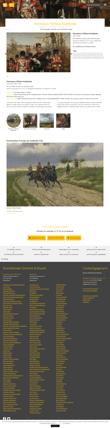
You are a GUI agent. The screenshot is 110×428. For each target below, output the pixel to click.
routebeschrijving (74, 238)
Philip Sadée (7, 384)
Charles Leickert (8, 351)
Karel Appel (60, 297)
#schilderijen (98, 55)
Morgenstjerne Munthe (37, 376)
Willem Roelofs (8, 374)
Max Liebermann (35, 359)
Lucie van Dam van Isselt (37, 316)
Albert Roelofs (7, 371)
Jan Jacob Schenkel (9, 392)
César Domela (60, 336)
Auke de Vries (60, 396)
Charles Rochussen (9, 369)
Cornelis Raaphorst (35, 382)
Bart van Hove (7, 310)
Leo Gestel (33, 328)
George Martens (61, 371)
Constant (59, 328)
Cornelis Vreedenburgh (37, 404)
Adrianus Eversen (8, 303)
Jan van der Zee (61, 415)
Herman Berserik (61, 307)
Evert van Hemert (35, 338)
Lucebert (59, 369)
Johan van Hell (34, 341)
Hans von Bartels (61, 301)
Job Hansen (59, 347)
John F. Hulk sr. (7, 314)
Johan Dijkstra (60, 332)
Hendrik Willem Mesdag (10, 363)
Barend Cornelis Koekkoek (11, 336)
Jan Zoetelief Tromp (9, 415)
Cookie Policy (87, 304)
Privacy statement (88, 302)
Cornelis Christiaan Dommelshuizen (14, 299)
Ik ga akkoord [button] (55, 426)
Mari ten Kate (7, 324)
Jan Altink (59, 295)
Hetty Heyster (34, 343)
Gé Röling (59, 386)
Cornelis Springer (8, 400)
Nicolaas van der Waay (37, 407)
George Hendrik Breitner (37, 310)
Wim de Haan (60, 345)
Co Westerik (60, 409)
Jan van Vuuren (61, 398)
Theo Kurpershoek (62, 363)
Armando (59, 299)
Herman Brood (60, 324)
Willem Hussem (61, 357)
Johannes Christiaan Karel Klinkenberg (15, 330)
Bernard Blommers (9, 297)
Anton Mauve (7, 361)
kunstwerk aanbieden (90, 295)
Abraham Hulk (7, 312)
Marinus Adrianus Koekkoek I (12, 347)
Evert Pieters (34, 378)
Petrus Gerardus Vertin (10, 409)
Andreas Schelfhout (9, 388)
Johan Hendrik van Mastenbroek (40, 374)
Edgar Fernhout (35, 324)
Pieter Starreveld (35, 392)
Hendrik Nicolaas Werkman (64, 406)
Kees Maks (33, 363)
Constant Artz (34, 289)
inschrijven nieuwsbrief (90, 293)
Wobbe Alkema (61, 289)
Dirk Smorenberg (35, 390)
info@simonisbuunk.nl (36, 238)
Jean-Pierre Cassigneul (37, 314)
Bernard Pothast (8, 365)
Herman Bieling (34, 301)
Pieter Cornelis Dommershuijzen (13, 301)
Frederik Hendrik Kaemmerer (39, 371)
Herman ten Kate (8, 322)
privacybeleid (59, 423)
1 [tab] (30, 74)
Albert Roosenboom (9, 378)
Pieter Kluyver (7, 334)
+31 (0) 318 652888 (56, 238)
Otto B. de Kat (60, 361)
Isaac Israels (33, 351)
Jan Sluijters (33, 388)
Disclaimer (86, 306)
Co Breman (33, 312)
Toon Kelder (33, 355)
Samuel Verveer (8, 411)
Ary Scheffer (7, 386)
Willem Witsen (34, 411)
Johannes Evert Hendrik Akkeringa (13, 289)
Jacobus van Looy (35, 369)
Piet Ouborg (60, 382)
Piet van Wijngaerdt (36, 409)
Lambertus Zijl (34, 415)
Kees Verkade (34, 398)
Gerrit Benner (60, 305)
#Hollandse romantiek (80, 58)
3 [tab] (35, 74)
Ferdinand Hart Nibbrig (37, 336)
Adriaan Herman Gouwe (63, 343)
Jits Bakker (33, 297)
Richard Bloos (34, 303)
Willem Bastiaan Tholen (37, 394)
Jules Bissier (60, 312)
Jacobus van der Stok (9, 402)
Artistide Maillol (35, 361)
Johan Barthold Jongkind (10, 318)
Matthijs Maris (7, 357)
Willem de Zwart (35, 417)
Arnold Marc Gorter (36, 330)
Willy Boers (60, 314)
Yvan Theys (59, 392)
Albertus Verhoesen (9, 404)
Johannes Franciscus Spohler (12, 394)
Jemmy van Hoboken (62, 355)
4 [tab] (37, 74)
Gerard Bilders (7, 293)
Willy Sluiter (34, 386)
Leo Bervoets (60, 309)
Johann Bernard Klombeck (11, 332)
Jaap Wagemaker (61, 402)
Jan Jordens (59, 359)
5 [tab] (39, 74)
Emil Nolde (59, 380)
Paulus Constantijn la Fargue (12, 305)
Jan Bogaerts (34, 305)
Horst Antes (60, 293)
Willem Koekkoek (8, 349)
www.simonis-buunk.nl (90, 286)
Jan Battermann (61, 303)
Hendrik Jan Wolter (36, 413)
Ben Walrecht (60, 404)
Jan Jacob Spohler (8, 396)
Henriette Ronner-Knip (10, 376)
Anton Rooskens (61, 388)
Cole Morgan (60, 376)
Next (71, 54)
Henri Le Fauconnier (62, 338)
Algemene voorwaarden (90, 300)
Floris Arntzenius (35, 291)
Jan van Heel (60, 349)
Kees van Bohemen (62, 318)
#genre (100, 58)
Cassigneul (59, 326)
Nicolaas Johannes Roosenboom (13, 380)
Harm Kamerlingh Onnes (37, 353)
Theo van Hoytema (36, 349)
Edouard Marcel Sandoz (37, 384)
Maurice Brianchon (62, 322)
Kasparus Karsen (8, 320)
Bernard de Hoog (35, 345)
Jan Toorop (33, 396)
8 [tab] (46, 74)
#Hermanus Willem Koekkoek (82, 55)
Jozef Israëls (7, 316)
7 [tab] (44, 74)
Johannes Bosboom (9, 295)
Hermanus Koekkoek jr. (10, 345)
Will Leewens (60, 365)
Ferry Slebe (60, 390)
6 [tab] (42, 74)
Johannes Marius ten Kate (11, 326)
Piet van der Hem (35, 347)
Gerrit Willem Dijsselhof (37, 318)
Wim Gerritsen (60, 340)
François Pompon (35, 380)
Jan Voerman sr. (34, 402)
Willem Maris (7, 359)
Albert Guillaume (35, 332)
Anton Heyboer (61, 353)
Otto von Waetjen (61, 400)
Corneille (59, 330)
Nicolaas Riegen (8, 367)
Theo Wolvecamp (61, 413)
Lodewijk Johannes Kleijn (10, 328)
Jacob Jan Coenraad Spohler (11, 398)
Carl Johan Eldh (34, 320)
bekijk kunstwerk (11, 214)
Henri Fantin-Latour (36, 322)
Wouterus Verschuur (9, 407)
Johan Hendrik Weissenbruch (12, 413)
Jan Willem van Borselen (37, 308)
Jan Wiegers (60, 411)
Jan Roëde (59, 384)
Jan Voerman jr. (34, 400)
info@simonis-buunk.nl (90, 288)
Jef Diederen (60, 334)
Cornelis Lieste (7, 353)
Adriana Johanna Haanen (37, 334)
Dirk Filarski (33, 326)
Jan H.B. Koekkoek (8, 341)
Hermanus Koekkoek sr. (10, 343)
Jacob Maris (6, 355)
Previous (5, 54)
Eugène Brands (61, 320)
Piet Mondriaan (34, 365)
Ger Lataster (60, 367)
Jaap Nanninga (60, 378)
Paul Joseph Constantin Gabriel (13, 308)
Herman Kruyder (35, 357)
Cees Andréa (60, 291)
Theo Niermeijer (35, 367)
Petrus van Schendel (9, 390)
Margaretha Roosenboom (11, 382)
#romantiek (92, 58)
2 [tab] (32, 74)
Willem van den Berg (36, 299)
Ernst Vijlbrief (60, 394)
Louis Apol (6, 291)
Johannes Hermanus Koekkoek (12, 338)
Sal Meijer (59, 373)
